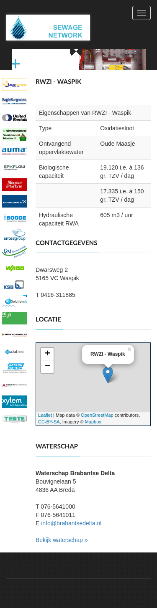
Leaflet (45, 415)
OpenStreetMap (97, 415)
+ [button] (47, 354)
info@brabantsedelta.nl (71, 523)
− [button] (47, 366)
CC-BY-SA (49, 421)
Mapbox (93, 421)
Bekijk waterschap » (62, 540)
